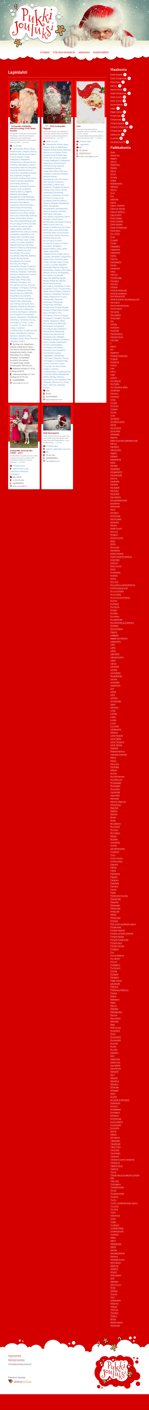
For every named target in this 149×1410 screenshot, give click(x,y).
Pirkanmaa (48, 305)
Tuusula (14, 325)
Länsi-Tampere (117, 742)
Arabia (113, 180)
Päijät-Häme (49, 291)
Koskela (114, 576)
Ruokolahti (25, 296)
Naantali (24, 256)
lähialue (114, 732)
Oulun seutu (116, 858)
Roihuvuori (115, 1028)
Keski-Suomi (49, 225)
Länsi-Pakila (115, 739)
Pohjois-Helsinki (117, 930)
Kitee (25, 213)
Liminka (25, 237)
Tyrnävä (22, 325)
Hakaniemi (48, 163)
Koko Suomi (52, 141)
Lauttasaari (115, 673)
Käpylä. (54, 211)
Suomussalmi (16, 314)
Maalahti (29, 242)
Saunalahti (115, 1065)
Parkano (14, 274)
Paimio (32, 269)
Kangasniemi (16, 197)
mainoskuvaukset (118, 754)
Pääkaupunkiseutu (119, 990)
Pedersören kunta (27, 274)
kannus (13, 199)
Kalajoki (13, 194)
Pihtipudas (25, 280)
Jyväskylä (26, 189)
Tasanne (114, 1169)
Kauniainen (24, 202)
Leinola (113, 679)
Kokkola (33, 216)
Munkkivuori (116, 780)
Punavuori (115, 968)
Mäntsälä (29, 245)
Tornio (24, 322)
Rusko (21, 298)
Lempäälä (14, 234)
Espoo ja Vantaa (117, 209)
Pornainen (15, 285)
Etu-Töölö (115, 234)
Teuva (32, 320)
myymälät (115, 795)
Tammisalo (115, 1153)
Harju (56, 171)
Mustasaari (15, 253)
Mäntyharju (31, 248)
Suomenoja (115, 1119)
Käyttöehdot (14, 1356)
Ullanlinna (115, 1216)
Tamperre (115, 1163)
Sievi (32, 304)
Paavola (114, 864)
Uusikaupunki (30, 330)
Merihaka (66, 270)
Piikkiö (113, 915)
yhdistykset (115, 1300)
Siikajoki (13, 306)
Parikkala (31, 272)
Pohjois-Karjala (61, 307)
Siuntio (19, 309)
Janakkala (28, 181)
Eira (112, 196)
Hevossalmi (115, 315)
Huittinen (14, 173)
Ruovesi (13, 298)
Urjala (12, 328)
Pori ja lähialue (117, 955)
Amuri (113, 174)
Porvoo (23, 285)
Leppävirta (25, 234)
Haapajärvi (15, 159)
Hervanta (114, 312)
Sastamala (26, 301)
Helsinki (21, 170)
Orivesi (23, 266)
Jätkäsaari (114, 434)
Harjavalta (14, 167)
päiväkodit (115, 984)
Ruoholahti (115, 1037)
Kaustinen (14, 205)
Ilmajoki (26, 176)
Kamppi (113, 466)
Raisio (29, 290)
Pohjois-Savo (85, 141)
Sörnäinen (58, 347)
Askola (21, 154)
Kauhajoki (30, 199)
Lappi (59, 254)
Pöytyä (31, 285)
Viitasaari (14, 338)
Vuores (113, 1294)
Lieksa (12, 237)
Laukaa (33, 232)
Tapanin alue (116, 1166)
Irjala (112, 375)
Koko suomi (57, 233)
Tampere (24, 320)
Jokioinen (14, 186)
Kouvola (14, 221)
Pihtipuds (58, 302)
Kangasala (22, 194)
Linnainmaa (115, 701)
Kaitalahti (114, 447)
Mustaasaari (63, 273)
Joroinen (31, 186)
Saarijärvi (29, 298)
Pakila (113, 871)
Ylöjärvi (21, 341)
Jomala (23, 186)
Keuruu (30, 210)
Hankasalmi (23, 165)
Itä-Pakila (114, 384)
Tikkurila (114, 1181)
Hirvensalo (115, 318)
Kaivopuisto (115, 450)
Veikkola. (114, 1266)
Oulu (12, 269)
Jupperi (114, 409)
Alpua (113, 171)
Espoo (33, 154)
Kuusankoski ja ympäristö (122, 623)
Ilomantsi (14, 178)
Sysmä (13, 317)
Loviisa (32, 240)
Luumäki (20, 242)
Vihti (29, 336)
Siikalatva (22, 306)
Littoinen (114, 707)
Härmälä (114, 340)
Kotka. (30, 218)
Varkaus (13, 336)
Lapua (27, 232)
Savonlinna (15, 304)
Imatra (22, 178)
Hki (44, 182)
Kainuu (21, 192)
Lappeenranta (16, 232)
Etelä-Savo (48, 158)
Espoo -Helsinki (117, 205)
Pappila (113, 877)
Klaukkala (115, 550)
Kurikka (13, 226)
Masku (13, 250)
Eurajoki (19, 157)
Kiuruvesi (14, 216)
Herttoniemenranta (119, 305)
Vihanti (113, 1272)
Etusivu (44, 53)
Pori (29, 282)
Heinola (13, 170)
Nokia (26, 258)
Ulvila (29, 325)
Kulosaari (114, 604)
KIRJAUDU (84, 53)
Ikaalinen (18, 176)
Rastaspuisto (116, 1012)
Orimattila (14, 266)
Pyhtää (33, 288)
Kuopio (32, 224)
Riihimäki (28, 293)
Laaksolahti (115, 641)
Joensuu (24, 183)
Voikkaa (113, 1291)
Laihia (12, 229)
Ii (29, 173)
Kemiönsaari (26, 208)
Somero (13, 312)
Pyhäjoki (114, 974)
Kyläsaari (57, 246)
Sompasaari (56, 345)
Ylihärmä (114, 1304)
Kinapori (47, 227)
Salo (19, 301)
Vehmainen (115, 1263)
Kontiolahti (21, 218)
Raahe (13, 290)
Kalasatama (63, 203)
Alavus (33, 151)
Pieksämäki (15, 277)
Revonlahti (115, 1018)
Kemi (22, 205)
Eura (12, 157)
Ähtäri (26, 149)
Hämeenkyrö (16, 162)
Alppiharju (62, 147)
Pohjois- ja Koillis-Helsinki (121, 933)
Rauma (20, 293)
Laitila (18, 229)
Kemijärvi (30, 205)
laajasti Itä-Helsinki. (119, 638)
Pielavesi (25, 277)
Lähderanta (115, 729)
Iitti (11, 176)
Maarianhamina (17, 245)
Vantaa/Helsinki (117, 1253)
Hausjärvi (32, 167)
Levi (32, 234)
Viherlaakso (115, 1275)
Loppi (25, 240)
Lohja (12, 240)
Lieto (18, 237)
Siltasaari (65, 339)
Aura (27, 154)
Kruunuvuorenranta (120, 598)
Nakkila (32, 256)
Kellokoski (115, 506)
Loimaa (19, 240)
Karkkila (21, 199)
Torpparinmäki (117, 1194)
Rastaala (114, 1009)
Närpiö (13, 258)
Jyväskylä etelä (117, 422)
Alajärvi (26, 151)
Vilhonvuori (57, 382)
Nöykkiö (114, 839)
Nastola (113, 814)
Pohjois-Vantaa (117, 946)
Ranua (13, 293)
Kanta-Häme (116, 89)
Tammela (14, 320)
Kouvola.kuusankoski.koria (122, 585)
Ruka (112, 1034)
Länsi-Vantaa (116, 745)
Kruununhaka (117, 591)
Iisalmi (33, 173)
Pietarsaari (15, 280)
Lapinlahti (26, 229)
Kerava (22, 210)
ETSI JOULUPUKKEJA (64, 53)
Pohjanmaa (48, 307)
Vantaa (30, 333)
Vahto (113, 1241)
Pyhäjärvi (24, 288)
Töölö (113, 1212)
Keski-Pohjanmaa (118, 93)
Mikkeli (20, 250)
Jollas (112, 400)
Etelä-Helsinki (116, 221)
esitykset (114, 199)
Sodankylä (28, 309)
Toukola (54, 363)
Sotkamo (32, 312)
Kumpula (47, 243)
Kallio (45, 206)
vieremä (66, 452)
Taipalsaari (21, 317)
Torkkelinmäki (61, 361)
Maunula (114, 764)
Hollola (29, 170)
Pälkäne (14, 272)
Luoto (12, 242)
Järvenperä (115, 428)
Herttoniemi (116, 309)
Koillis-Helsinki (116, 554)
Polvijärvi (22, 282)
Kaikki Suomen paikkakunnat (124, 441)
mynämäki (15, 256)
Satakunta (48, 334)
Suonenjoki (28, 314)
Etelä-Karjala (116, 74)
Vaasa (12, 333)
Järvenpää (15, 183)
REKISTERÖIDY (101, 53)
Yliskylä (113, 1307)
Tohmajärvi (15, 322)
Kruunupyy (15, 224)
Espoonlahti (115, 215)
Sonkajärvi (23, 312)
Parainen (22, 272)
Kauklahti (114, 494)
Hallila (113, 256)
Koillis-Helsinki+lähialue (121, 557)
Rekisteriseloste (16, 1360)
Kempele (14, 210)
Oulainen (31, 266)
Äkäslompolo (16, 151)
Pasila (45, 297)
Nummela (25, 261)
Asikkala (13, 154)
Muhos (27, 250)
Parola (113, 889)
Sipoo (12, 309)
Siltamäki (114, 1087)
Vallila (46, 377)
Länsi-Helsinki (116, 736)
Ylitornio (33, 338)
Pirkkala (13, 282)
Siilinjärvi (31, 306)
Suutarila (114, 1128)
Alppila (46, 150)
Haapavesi (25, 159)
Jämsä (20, 181)
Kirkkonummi (16, 213)
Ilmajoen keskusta (118, 356)
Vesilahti (22, 336)
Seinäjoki (25, 304)
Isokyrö (13, 181)
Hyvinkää (24, 173)
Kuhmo (25, 224)
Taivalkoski (32, 317)
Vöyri (26, 338)
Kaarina (13, 192)
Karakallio (114, 481)
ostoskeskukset (117, 849)
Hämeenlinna (29, 162)
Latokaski (114, 667)
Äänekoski (18, 149)
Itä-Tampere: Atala (119, 387)
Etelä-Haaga (116, 218)
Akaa (32, 149)
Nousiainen (15, 261)
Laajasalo (114, 635)
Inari (28, 178)
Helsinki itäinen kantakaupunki (124, 299)
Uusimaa (17, 146)
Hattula (23, 167)
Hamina (13, 165)
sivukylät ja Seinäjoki (119, 1100)
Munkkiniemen (117, 776)
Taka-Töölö (115, 1147)
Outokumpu (22, 269)
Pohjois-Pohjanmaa (52, 310)
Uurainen (20, 328)
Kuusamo (22, 226)
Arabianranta (56, 150)
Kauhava (14, 202)
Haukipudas (116, 278)
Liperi (32, 237)
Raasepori (21, 290)
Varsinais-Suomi (50, 379)
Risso (112, 1025)
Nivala (19, 258)
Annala (113, 177)
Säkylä (13, 301)
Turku (31, 322)
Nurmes (13, 264)
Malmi (113, 758)
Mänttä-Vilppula (17, 248)
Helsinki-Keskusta (118, 290)
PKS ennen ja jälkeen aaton (123, 924)
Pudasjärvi (15, 288)
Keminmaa (15, 208)
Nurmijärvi (23, 264)
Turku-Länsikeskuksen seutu (124, 1203)
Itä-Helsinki (115, 381)
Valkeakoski (21, 333)
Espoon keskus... (117, 212)
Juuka (13, 189)
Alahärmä (114, 155)
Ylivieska (14, 341)
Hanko (32, 165)
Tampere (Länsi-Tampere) (122, 1160)
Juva (19, 189)
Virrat (21, 338)
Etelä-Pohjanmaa (58, 155)
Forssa (26, 157)
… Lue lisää (24, 142)
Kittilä (31, 213)
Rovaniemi (15, 296)
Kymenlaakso (49, 249)
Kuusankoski (116, 620)
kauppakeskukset (118, 500)
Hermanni (63, 179)
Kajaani (28, 192)
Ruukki (113, 1050)
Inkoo (33, 178)
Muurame (25, 253)
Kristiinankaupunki (27, 221)
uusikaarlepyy (16, 330)
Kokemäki (24, 216)
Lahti (30, 226)
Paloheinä (115, 874)
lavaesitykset (116, 676)
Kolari (12, 218)
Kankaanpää (28, 197)
